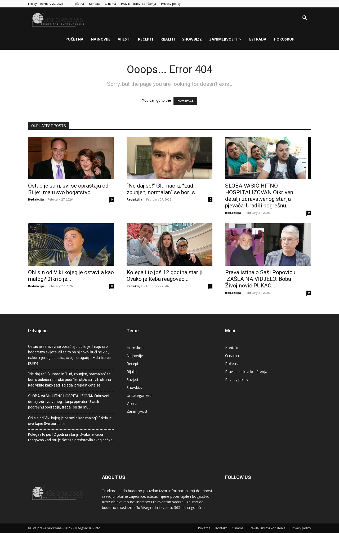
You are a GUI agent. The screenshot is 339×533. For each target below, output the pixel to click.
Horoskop (284, 39)
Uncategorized (139, 395)
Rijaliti (167, 39)
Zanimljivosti (225, 39)
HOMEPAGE (185, 101)
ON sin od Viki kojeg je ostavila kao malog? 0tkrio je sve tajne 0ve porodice (70, 421)
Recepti (145, 39)
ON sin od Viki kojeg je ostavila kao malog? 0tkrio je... (71, 275)
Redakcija (36, 199)
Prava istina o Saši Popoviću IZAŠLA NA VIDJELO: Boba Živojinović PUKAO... (260, 279)
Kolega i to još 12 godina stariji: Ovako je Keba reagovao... (165, 275)
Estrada (257, 39)
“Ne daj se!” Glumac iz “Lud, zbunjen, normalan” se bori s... (163, 189)
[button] (304, 18)
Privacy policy (171, 4)
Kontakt (94, 4)
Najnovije (100, 39)
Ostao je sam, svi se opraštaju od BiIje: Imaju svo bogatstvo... (68, 189)
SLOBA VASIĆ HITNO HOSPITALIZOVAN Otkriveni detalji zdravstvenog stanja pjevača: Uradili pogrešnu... (260, 196)
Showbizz (192, 39)
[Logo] (58, 18)
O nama (110, 4)
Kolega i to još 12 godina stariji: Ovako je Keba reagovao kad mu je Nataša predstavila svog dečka (70, 437)
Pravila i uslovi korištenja (138, 4)
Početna (78, 4)
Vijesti (124, 39)
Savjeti (132, 379)
